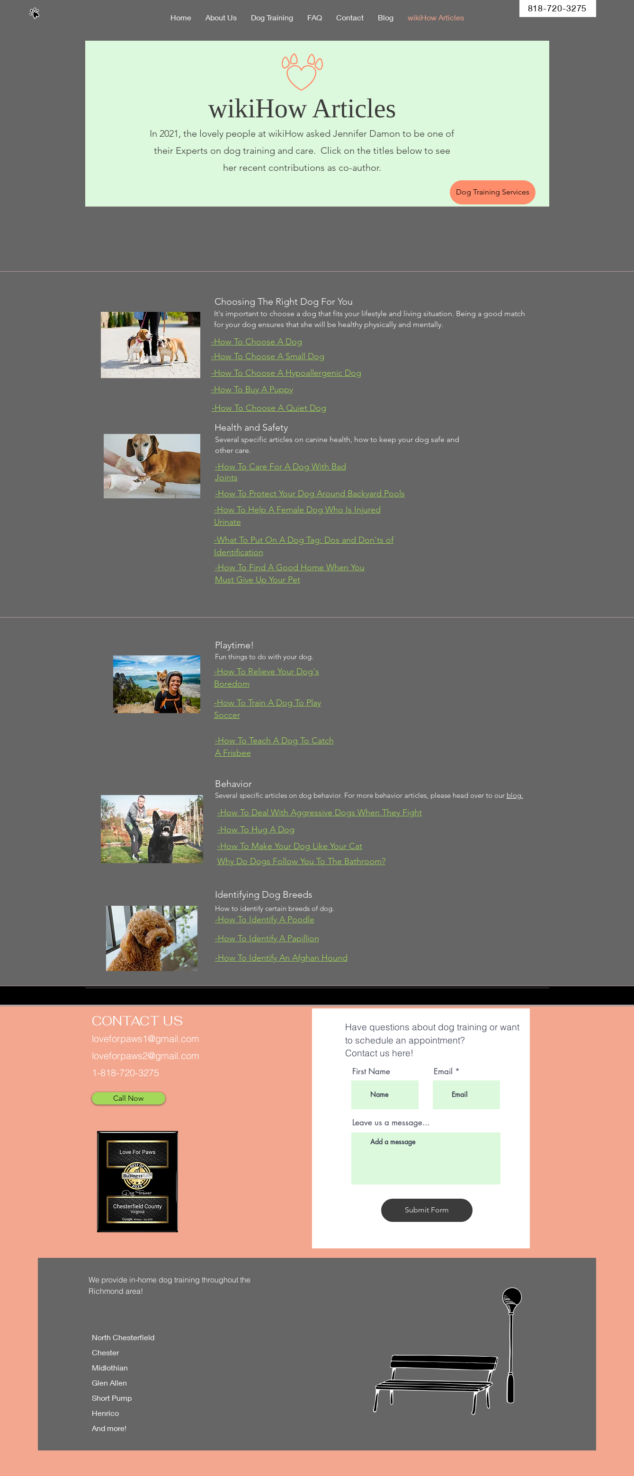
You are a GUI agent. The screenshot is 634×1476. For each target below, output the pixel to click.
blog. (515, 795)
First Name (371, 1072)
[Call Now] (128, 1098)
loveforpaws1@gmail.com (145, 1038)
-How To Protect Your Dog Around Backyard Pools (310, 493)
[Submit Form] (427, 1210)
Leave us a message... (390, 1123)
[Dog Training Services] (493, 192)
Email (443, 1072)
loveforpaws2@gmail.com (145, 1055)
